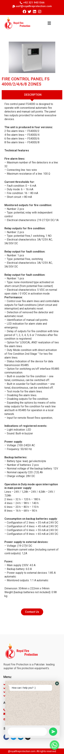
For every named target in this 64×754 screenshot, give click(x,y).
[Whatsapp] (54, 745)
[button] (49, 23)
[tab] (32, 94)
